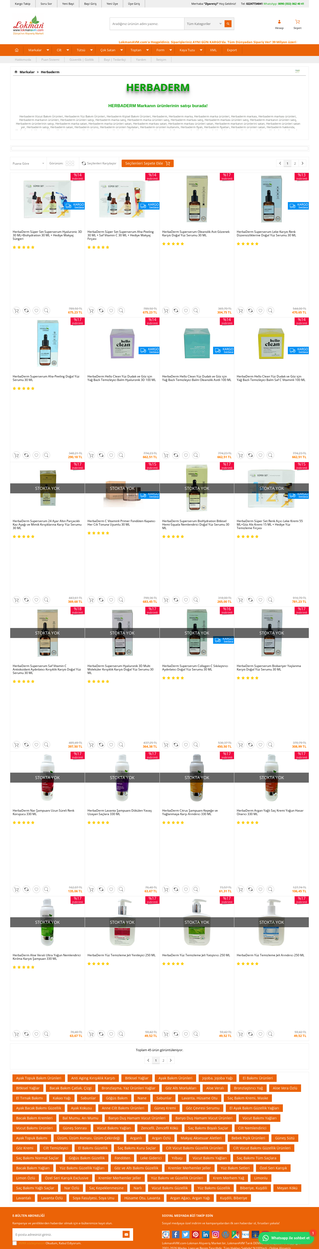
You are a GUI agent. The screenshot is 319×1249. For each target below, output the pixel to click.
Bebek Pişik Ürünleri (248, 823)
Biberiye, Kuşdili (253, 873)
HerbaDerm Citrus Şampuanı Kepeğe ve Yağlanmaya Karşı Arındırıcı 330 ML (190, 602)
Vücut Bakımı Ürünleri (34, 813)
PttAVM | (148, 979)
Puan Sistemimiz (123, 1052)
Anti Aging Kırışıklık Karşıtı (93, 763)
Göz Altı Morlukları (180, 773)
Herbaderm (49, 72)
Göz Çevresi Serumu (203, 793)
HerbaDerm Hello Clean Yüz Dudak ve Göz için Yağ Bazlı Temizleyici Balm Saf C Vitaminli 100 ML (271, 325)
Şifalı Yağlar (170, 1044)
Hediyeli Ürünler (123, 1044)
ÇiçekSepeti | (130, 979)
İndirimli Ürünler (123, 1029)
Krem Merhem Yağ (228, 863)
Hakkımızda (23, 59)
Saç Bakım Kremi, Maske (248, 783)
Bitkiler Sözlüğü (172, 1067)
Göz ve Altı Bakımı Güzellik (136, 853)
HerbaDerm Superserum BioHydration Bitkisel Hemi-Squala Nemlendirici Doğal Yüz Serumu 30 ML (195, 419)
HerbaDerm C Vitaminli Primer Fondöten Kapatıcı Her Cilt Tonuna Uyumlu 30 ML (121, 417)
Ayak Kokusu (81, 793)
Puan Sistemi (50, 59)
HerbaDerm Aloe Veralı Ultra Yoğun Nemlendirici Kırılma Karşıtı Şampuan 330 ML (47, 694)
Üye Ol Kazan (121, 1022)
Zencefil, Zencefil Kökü (159, 813)
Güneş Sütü (285, 823)
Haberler (18, 1082)
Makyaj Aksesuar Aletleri (201, 823)
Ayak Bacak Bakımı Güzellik (38, 793)
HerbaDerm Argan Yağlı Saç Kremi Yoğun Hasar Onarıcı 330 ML (270, 602)
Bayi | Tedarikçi (115, 59)
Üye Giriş (134, 3)
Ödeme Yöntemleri (75, 1029)
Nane (142, 783)
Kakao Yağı (62, 783)
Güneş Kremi (165, 793)
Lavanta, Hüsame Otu (200, 783)
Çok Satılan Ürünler (125, 1067)
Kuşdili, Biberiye (233, 883)
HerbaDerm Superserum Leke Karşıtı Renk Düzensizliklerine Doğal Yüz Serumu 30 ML (266, 233)
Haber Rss (169, 1089)
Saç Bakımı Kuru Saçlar (137, 833)
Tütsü (81, 50)
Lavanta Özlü (52, 883)
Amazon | (164, 979)
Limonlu (261, 863)
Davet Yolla (120, 1074)
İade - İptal (69, 1044)
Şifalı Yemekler (172, 1052)
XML (213, 50)
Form (160, 50)
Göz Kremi (24, 833)
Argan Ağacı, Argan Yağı (190, 883)
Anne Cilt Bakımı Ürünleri (123, 793)
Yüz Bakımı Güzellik (214, 873)
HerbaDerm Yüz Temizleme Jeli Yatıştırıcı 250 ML (196, 693)
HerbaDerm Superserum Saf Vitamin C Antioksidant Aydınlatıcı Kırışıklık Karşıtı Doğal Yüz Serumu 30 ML (47, 512)
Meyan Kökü (287, 873)
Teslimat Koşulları (74, 1037)
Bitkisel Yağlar (137, 763)
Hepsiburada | (202, 979)
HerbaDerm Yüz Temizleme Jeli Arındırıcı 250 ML (270, 693)
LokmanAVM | (109, 979)
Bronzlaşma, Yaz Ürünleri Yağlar (129, 773)
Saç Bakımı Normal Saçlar (37, 843)
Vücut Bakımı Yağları (259, 803)
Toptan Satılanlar (124, 1059)
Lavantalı (23, 883)
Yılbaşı (177, 843)
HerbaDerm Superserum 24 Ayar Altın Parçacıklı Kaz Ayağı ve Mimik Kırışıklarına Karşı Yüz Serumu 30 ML (47, 419)
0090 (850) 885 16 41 (276, 1051)
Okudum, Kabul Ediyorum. (46, 928)
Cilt (59, 50)
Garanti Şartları (73, 1052)
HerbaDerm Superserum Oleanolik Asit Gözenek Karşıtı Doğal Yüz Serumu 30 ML (196, 233)
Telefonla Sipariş (24, 1074)
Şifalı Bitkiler (170, 1037)
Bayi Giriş (90, 3)
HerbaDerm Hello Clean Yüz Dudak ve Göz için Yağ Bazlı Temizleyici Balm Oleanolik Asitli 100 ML (196, 325)
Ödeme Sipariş (72, 1022)
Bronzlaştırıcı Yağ (248, 773)
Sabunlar (88, 783)
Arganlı (136, 823)
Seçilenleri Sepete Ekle (147, 163)
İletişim (161, 59)
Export (232, 50)
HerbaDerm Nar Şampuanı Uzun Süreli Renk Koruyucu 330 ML (43, 602)
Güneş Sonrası (75, 813)
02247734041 (254, 3)
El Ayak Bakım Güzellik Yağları (254, 793)
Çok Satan (107, 50)
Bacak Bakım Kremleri (34, 803)
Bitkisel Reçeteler (174, 1059)
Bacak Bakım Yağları (33, 853)
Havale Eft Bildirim (75, 1074)
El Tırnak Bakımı (29, 783)
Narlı (138, 873)
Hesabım (218, 1059)
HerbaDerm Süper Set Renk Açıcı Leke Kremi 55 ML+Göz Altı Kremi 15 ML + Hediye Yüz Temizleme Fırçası (270, 419)
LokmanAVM (159, 1225)
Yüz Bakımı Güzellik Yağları (82, 853)
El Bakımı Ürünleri (258, 763)
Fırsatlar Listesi (122, 1037)
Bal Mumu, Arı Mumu (80, 803)
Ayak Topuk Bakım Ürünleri (38, 763)
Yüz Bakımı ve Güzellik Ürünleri (177, 863)
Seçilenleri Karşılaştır (101, 163)
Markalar (35, 50)
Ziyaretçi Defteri (23, 1097)
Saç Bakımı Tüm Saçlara (256, 843)
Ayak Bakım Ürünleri (175, 763)
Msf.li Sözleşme (73, 1059)
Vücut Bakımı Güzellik (170, 873)
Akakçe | (193, 984)
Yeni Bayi (68, 3)
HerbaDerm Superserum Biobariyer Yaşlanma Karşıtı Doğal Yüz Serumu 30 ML (269, 510)
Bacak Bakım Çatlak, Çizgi (71, 773)
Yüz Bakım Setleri (235, 853)
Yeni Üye (112, 3)
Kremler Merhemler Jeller (189, 853)
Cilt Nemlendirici (252, 813)
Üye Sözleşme (222, 1029)
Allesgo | (178, 984)
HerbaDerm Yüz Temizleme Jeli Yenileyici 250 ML (121, 693)
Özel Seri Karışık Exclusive (66, 863)
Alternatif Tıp (171, 1074)
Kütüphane (169, 1022)
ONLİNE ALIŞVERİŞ (159, 1145)
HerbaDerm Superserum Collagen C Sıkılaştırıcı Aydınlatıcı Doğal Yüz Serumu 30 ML (195, 510)
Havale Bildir (221, 1067)
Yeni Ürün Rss (171, 1097)
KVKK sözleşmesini (32, 928)
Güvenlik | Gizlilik (82, 59)
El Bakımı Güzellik (93, 833)
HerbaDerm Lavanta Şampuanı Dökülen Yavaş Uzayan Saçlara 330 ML (119, 602)
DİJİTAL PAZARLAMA (159, 1179)
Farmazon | (160, 984)
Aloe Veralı (215, 773)
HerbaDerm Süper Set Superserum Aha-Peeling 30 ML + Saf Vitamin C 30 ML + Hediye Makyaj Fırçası (120, 235)
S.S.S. (16, 1022)
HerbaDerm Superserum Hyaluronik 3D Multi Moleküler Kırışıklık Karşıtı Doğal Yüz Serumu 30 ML (120, 512)
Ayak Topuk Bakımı (31, 823)
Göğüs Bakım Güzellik (87, 843)
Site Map (168, 1082)
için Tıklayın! (280, 1033)
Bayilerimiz (20, 1059)
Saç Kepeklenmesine (106, 873)
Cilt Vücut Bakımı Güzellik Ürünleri (194, 833)
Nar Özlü (71, 873)
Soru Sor (46, 3)
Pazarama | (223, 979)
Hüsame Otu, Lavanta (142, 883)
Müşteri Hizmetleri (75, 1082)
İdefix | (206, 984)
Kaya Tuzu (187, 50)
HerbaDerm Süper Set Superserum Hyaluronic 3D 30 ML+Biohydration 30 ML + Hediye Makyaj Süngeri (47, 235)
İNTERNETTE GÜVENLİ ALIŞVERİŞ (159, 1162)
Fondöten (122, 843)
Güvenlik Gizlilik (73, 1067)
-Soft (133, 1243)
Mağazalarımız (22, 1067)
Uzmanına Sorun (24, 1044)
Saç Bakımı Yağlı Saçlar (35, 873)
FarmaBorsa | (139, 984)
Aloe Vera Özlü (285, 773)
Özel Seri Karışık (273, 853)
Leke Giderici (151, 843)
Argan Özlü (161, 823)
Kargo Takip (22, 3)
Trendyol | (181, 979)
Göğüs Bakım (117, 783)
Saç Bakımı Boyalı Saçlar (208, 813)
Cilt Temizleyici (55, 833)
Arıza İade (219, 1074)
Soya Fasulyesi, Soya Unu (93, 883)
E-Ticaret (144, 1243)
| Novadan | (117, 984)
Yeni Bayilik (220, 1044)
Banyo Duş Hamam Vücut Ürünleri (136, 803)
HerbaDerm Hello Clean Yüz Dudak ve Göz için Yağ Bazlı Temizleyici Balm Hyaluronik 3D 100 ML (121, 325)
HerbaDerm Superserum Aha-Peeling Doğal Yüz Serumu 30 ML (46, 325)
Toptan (136, 50)
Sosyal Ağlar (21, 1089)
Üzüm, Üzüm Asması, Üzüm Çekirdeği (88, 823)
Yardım (141, 59)
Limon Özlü (25, 863)
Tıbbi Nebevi (170, 1029)
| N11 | (92, 979)
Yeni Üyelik (219, 1022)
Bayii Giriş (219, 1052)
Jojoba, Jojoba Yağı (217, 763)
